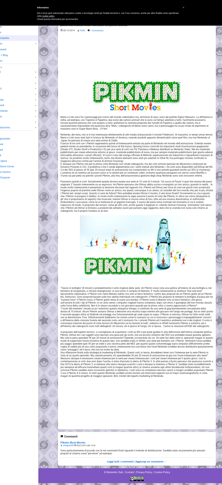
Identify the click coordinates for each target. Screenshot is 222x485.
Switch (6, 77)
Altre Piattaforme (11, 127)
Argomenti (10, 49)
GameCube (8, 99)
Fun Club (7, 155)
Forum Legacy (10, 160)
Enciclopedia (11, 38)
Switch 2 (7, 72)
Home (7, 26)
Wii (4, 94)
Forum (7, 60)
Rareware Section (12, 172)
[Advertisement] (136, 55)
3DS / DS (7, 88)
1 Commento (96, 30)
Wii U (5, 83)
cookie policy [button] (48, 16)
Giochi (7, 43)
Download (7, 149)
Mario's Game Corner (13, 166)
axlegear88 (68, 448)
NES (4, 122)
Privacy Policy (144, 474)
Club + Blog (10, 55)
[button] (183, 7)
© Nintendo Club (115, 474)
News (7, 32)
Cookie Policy (160, 474)
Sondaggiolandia (11, 138)
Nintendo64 (8, 105)
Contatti (130, 474)
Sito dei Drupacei (11, 177)
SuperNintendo (10, 110)
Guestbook (8, 144)
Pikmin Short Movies (72, 445)
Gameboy (7, 116)
